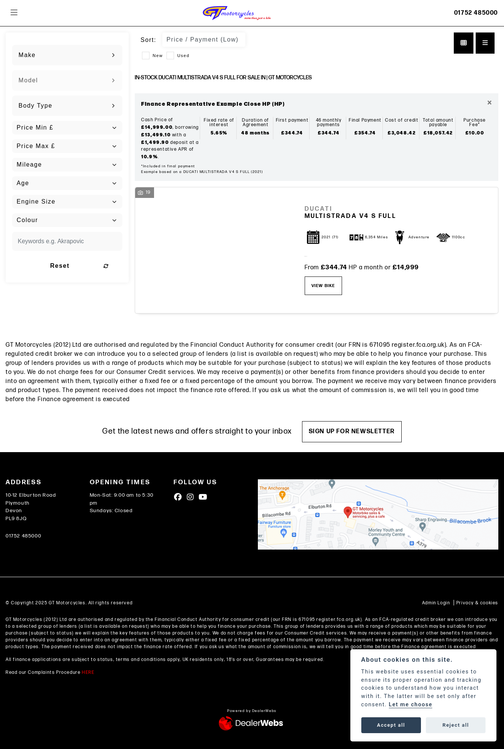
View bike (323, 285)
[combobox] (67, 55)
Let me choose (411, 704)
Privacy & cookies (477, 603)
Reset (85, 266)
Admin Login (436, 603)
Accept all (391, 725)
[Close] (489, 103)
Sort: (148, 40)
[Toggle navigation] (14, 13)
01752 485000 (476, 13)
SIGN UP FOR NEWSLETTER (352, 431)
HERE (88, 672)
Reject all (455, 725)
